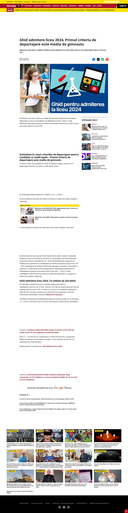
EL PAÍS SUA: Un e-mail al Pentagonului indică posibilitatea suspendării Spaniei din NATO (20, 445)
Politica (28, 6)
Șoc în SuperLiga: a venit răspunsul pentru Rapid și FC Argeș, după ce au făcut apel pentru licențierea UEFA (48, 409)
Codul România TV (81, 503)
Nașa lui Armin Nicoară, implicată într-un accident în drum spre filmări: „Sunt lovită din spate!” (78, 465)
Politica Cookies (24, 503)
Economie (47, 6)
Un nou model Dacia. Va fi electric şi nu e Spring (107, 464)
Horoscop (27, 2)
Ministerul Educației (54, 294)
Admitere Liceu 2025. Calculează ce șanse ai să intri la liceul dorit (56, 218)
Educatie (63, 6)
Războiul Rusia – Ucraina (39, 2)
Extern (88, 6)
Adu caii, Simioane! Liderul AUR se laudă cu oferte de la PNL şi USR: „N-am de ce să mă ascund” (100, 147)
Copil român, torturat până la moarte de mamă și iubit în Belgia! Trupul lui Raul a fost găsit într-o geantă (49, 445)
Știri (93, 144)
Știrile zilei (10, 2)
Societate (37, 6)
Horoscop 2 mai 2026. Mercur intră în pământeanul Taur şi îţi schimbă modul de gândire (100, 167)
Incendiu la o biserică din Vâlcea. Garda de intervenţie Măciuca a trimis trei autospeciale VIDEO (100, 137)
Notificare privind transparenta (99, 503)
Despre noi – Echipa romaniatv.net (63, 503)
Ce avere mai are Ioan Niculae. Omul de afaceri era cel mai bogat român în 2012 (47, 399)
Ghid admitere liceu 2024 (52, 346)
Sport (99, 6)
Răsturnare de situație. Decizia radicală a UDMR (20, 492)
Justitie (55, 6)
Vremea (81, 6)
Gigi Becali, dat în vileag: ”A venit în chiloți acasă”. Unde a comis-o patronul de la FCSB (49, 485)
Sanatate (72, 6)
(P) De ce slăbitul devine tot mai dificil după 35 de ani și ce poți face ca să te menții (106, 485)
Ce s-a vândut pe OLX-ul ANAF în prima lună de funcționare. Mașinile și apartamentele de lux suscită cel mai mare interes (99, 157)
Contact (47, 503)
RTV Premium (18, 2)
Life (94, 6)
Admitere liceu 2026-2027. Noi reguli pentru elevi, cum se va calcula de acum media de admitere (56, 209)
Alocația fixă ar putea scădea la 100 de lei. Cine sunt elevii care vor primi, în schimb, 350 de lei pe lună (20, 465)
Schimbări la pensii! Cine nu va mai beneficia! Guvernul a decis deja (76, 484)
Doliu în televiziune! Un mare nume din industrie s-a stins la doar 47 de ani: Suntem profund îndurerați (106, 445)
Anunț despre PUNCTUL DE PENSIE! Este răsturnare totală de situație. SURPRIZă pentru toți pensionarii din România (47, 404)
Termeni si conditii (37, 503)
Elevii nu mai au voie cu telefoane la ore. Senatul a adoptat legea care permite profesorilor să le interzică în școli (100, 128)
